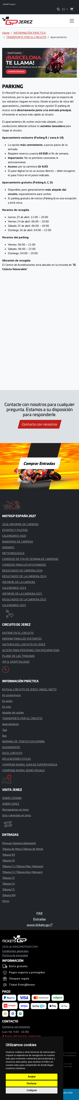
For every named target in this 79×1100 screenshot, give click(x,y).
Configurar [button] (32, 1090)
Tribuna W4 (8, 895)
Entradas (39, 919)
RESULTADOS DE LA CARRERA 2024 (24, 576)
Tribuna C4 (8, 883)
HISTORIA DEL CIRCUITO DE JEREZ (23, 644)
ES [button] (64, 9)
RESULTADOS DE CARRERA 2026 (22, 570)
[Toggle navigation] (72, 20)
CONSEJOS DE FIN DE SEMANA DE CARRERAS (30, 559)
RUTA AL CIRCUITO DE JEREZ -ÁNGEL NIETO (29, 689)
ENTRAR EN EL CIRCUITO (18, 633)
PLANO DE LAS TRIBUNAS (18, 656)
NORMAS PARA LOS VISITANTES (22, 638)
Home (6, 33)
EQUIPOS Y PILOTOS (15, 530)
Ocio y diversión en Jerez (16, 815)
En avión (7, 701)
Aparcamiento (10, 724)
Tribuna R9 (8, 854)
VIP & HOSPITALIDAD (15, 661)
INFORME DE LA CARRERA (18, 582)
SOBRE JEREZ (10, 803)
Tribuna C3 (8, 878)
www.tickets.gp (39, 925)
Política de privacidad (15, 955)
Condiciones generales (15, 951)
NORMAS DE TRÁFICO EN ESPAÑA (23, 741)
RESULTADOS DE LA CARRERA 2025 (24, 599)
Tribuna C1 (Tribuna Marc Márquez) (22, 866)
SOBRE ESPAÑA (11, 798)
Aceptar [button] (32, 1076)
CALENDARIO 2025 (14, 605)
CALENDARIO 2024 (14, 588)
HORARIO (8, 547)
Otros (5, 901)
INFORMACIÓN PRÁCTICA (29, 33)
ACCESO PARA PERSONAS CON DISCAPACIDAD (30, 650)
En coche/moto (11, 695)
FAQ (39, 913)
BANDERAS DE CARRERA (17, 541)
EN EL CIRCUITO (12, 753)
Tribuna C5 (8, 889)
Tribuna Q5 (8, 860)
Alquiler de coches (13, 712)
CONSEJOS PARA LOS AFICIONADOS (24, 564)
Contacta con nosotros (39, 424)
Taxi (4, 730)
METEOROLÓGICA (13, 553)
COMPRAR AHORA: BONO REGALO (23, 770)
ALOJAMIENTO (11, 747)
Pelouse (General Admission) (19, 843)
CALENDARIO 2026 (14, 536)
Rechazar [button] (31, 1083)
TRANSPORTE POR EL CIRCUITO (26, 37)
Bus (4, 735)
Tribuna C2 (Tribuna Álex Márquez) (22, 872)
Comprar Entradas (39, 463)
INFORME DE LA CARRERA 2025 (22, 593)
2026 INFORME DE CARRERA (20, 524)
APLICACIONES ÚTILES (16, 758)
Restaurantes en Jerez (15, 809)
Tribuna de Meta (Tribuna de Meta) (22, 849)
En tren (6, 706)
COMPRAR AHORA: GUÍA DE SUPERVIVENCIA (29, 764)
